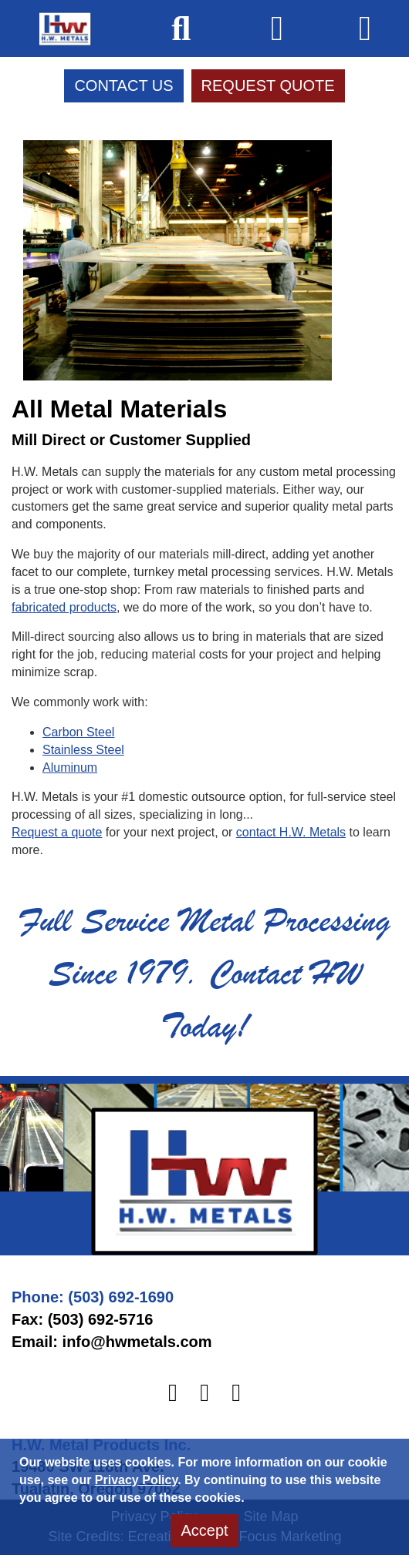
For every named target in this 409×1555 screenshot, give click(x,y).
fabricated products (64, 607)
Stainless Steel (83, 749)
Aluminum (69, 767)
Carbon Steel (78, 732)
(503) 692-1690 (121, 1297)
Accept (204, 1530)
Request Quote (268, 85)
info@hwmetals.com (137, 1341)
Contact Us (123, 85)
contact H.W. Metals (291, 832)
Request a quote (57, 832)
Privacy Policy (136, 1479)
